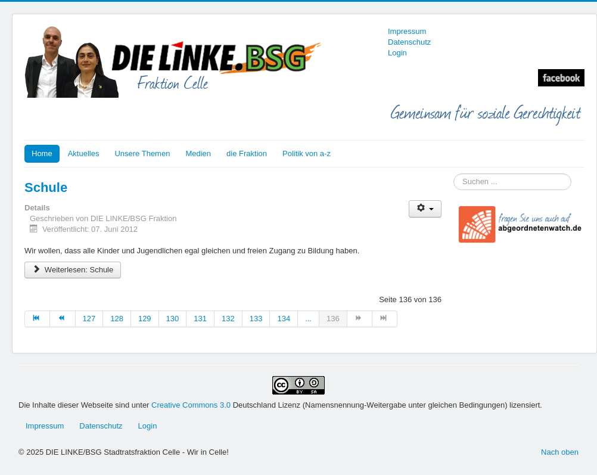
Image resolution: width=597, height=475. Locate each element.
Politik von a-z (306, 153)
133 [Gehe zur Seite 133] (256, 318)
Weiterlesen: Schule (72, 269)
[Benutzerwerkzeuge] (425, 209)
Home (42, 153)
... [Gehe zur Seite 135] (308, 318)
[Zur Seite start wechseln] (37, 319)
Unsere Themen (142, 153)
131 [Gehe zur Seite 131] (200, 318)
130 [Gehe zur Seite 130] (172, 318)
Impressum (407, 31)
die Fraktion (246, 153)
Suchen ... (453, 173)
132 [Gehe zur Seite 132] (228, 318)
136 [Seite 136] (333, 318)
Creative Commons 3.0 (192, 405)
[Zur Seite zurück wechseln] (62, 319)
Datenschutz (409, 42)
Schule (45, 187)
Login (397, 52)
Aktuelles (84, 153)
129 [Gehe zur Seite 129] (144, 318)
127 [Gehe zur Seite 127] (89, 318)
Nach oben (560, 452)
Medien (198, 153)
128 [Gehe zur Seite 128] (116, 318)
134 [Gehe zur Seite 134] (283, 318)
